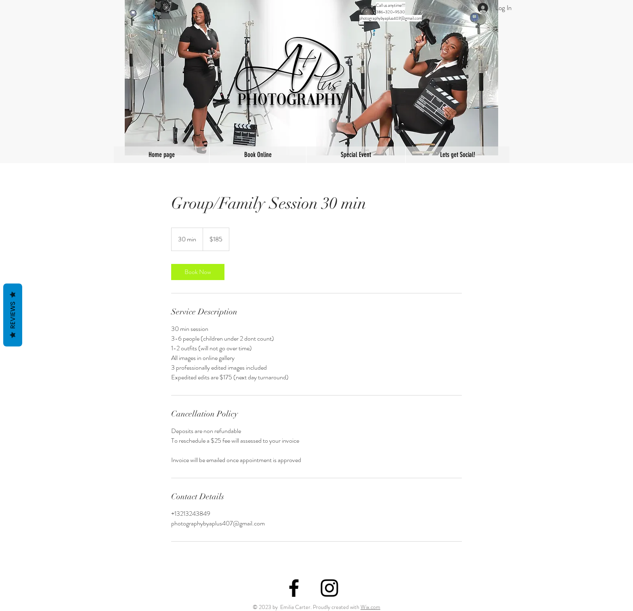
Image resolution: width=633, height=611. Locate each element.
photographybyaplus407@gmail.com (390, 18)
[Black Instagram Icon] (329, 588)
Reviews (12, 315)
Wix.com (370, 607)
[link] (197, 272)
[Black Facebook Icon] (294, 588)
